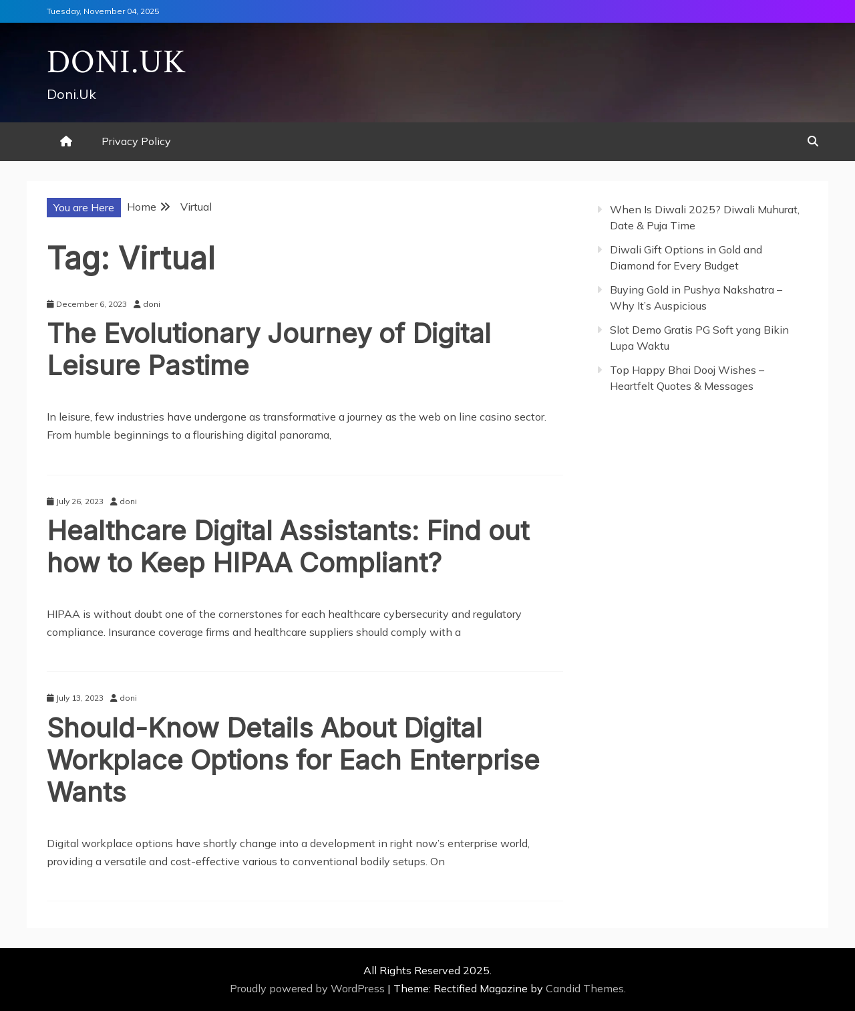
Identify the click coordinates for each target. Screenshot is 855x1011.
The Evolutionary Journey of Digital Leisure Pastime (269, 349)
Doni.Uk (116, 62)
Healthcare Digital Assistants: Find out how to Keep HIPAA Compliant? (288, 546)
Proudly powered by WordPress (308, 988)
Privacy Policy (136, 141)
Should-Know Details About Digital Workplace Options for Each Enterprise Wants (293, 759)
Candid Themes (585, 988)
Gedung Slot (626, 429)
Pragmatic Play (633, 447)
